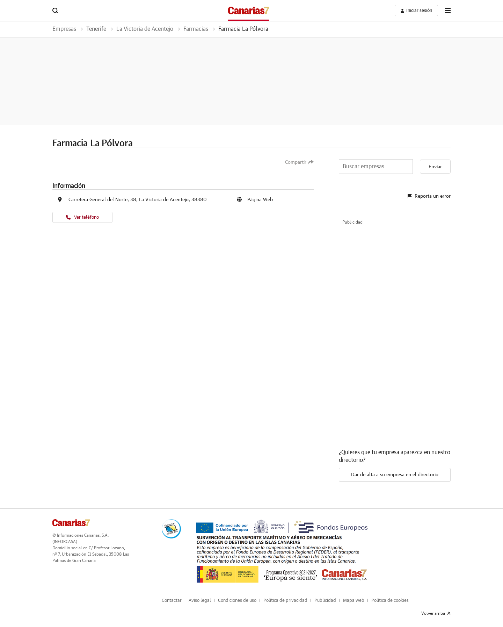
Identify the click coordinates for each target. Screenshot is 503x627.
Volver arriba (436, 613)
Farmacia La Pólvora (243, 29)
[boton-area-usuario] (416, 10)
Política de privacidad (285, 600)
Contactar (172, 600)
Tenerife (96, 29)
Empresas (64, 29)
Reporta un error (429, 196)
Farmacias (195, 29)
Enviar (435, 166)
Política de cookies (390, 600)
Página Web (260, 199)
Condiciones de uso (237, 600)
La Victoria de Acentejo (144, 29)
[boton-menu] (448, 10)
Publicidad (325, 600)
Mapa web (353, 600)
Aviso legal (200, 600)
